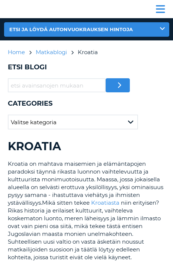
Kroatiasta (105, 202)
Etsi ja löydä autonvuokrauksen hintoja (71, 29)
